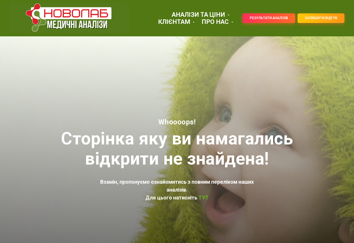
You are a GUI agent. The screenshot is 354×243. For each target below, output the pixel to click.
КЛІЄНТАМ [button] (175, 21)
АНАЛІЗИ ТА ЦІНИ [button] (199, 14)
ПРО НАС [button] (216, 21)
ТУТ (203, 198)
